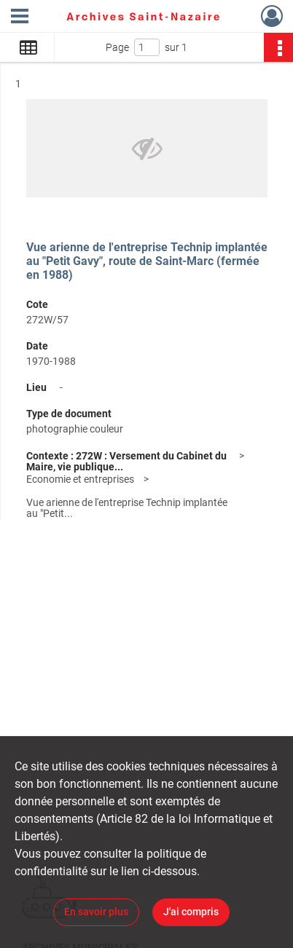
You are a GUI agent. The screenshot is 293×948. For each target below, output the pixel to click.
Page (117, 47)
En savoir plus (96, 911)
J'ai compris (191, 911)
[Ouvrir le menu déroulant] (19, 17)
